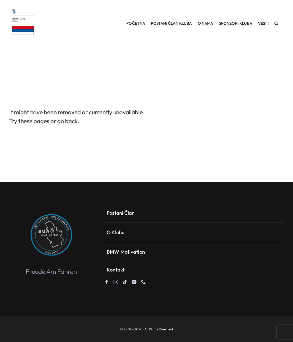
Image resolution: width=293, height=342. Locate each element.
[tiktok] (125, 282)
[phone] (143, 282)
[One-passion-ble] (51, 209)
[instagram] (116, 282)
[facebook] (106, 282)
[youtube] (134, 282)
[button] (276, 23)
